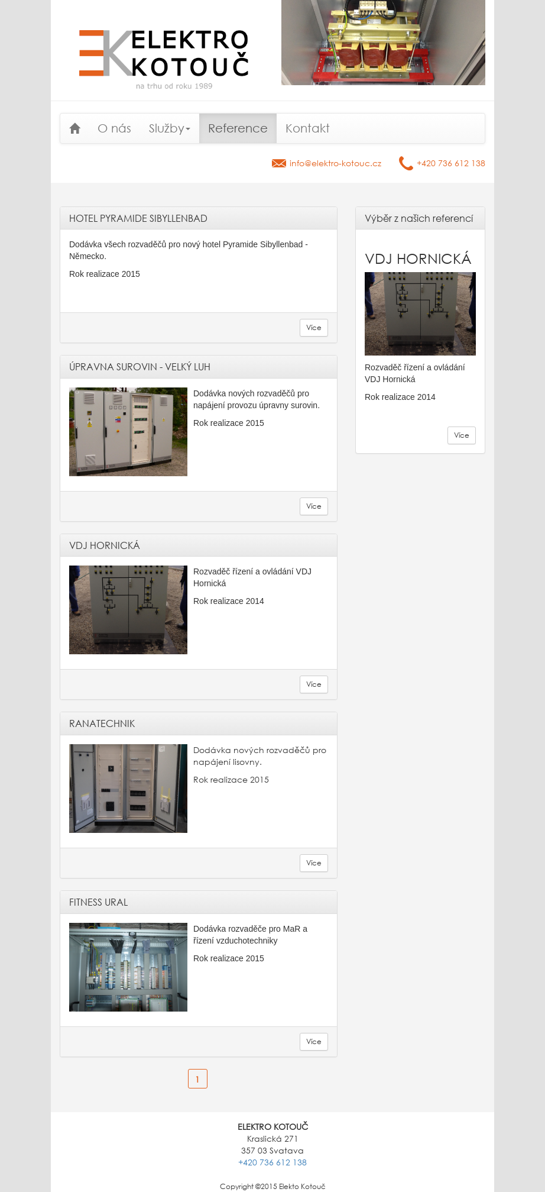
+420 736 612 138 (451, 163)
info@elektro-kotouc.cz (335, 163)
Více (314, 327)
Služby (169, 128)
